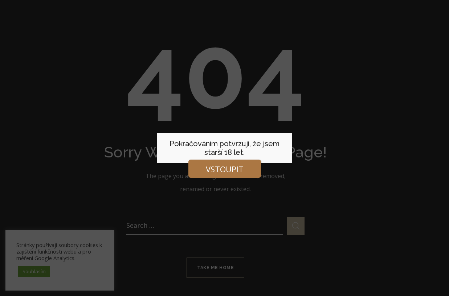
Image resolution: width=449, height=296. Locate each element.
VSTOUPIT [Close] (225, 169)
